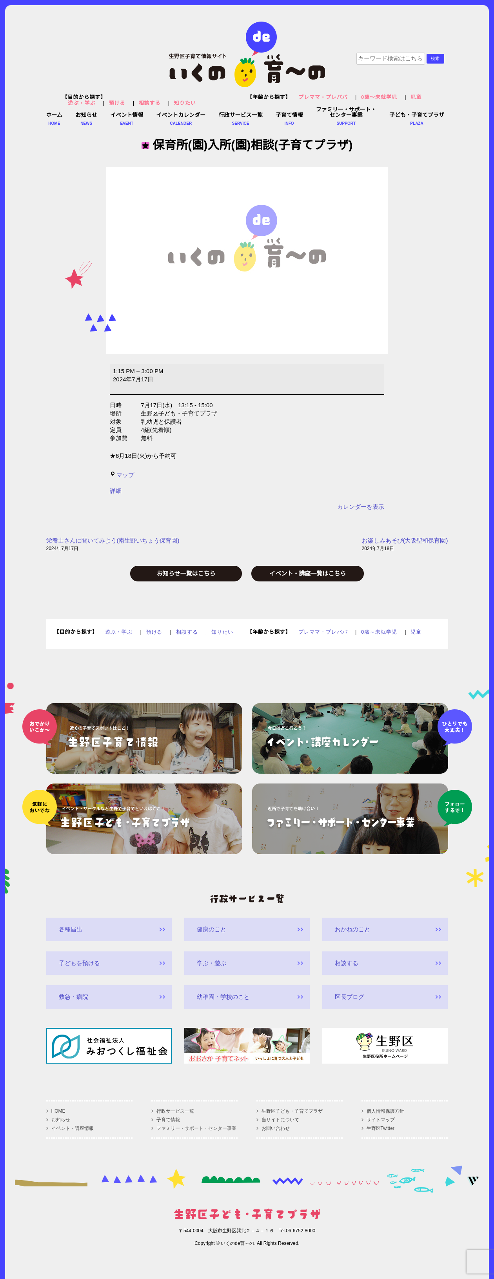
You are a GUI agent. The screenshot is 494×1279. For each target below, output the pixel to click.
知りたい (185, 103)
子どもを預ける (79, 963)
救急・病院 (73, 996)
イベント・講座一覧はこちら (307, 573)
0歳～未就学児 (379, 97)
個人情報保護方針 (385, 1111)
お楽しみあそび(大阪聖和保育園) (405, 545)
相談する (150, 103)
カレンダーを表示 (360, 506)
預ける (117, 103)
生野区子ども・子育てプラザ (292, 1111)
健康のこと (211, 929)
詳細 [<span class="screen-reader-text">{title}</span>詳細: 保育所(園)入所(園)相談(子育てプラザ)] (116, 490)
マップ (122, 475)
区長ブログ (349, 996)
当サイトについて (280, 1119)
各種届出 (70, 929)
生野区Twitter (380, 1128)
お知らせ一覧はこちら (186, 573)
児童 (415, 97)
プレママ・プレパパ (323, 97)
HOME (58, 1111)
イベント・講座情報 (72, 1128)
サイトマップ (381, 1119)
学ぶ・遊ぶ (211, 963)
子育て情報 (168, 1119)
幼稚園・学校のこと (223, 996)
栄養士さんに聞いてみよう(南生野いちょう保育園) (113, 545)
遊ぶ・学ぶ (82, 103)
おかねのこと (352, 929)
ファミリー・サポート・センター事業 (196, 1128)
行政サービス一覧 (175, 1111)
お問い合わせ (276, 1128)
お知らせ (60, 1119)
